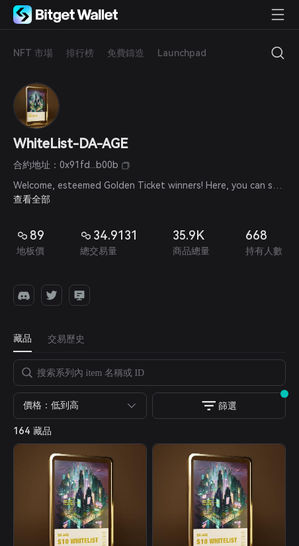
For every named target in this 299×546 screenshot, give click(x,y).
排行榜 (80, 53)
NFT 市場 (33, 53)
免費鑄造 (125, 53)
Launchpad (181, 53)
